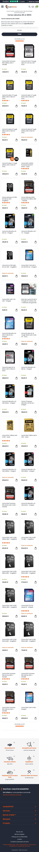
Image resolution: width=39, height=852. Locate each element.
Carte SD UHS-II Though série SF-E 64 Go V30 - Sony (28, 62)
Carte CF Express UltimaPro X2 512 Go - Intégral (28, 403)
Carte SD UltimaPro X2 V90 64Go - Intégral (28, 504)
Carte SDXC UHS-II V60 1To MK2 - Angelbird (28, 538)
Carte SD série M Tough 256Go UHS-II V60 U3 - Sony (28, 130)
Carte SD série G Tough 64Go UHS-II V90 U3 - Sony (28, 96)
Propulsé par (15, 850)
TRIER (19, 34)
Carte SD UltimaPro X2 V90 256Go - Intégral (9, 470)
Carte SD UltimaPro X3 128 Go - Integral (28, 368)
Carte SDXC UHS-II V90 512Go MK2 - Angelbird (28, 640)
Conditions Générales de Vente (19, 842)
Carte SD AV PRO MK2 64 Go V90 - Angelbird (9, 266)
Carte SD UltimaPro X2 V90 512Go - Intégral (9, 402)
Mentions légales (20, 834)
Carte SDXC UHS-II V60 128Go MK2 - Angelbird (9, 572)
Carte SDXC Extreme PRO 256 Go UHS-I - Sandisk (8, 709)
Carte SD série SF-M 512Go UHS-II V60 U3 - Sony (9, 369)
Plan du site (19, 832)
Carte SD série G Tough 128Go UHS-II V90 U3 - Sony (9, 96)
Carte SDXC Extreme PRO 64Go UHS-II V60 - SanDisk (9, 505)
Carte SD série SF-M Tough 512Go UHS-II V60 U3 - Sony (28, 335)
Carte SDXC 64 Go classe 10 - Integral (27, 606)
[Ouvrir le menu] (2, 6)
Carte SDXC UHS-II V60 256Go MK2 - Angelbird (9, 538)
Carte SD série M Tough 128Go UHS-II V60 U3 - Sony (9, 130)
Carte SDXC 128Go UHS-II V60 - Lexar (29, 436)
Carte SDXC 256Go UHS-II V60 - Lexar (10, 436)
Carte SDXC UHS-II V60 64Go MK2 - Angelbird (9, 640)
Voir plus (19, 30)
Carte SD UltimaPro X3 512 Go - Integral (9, 232)
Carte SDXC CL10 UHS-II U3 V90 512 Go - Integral (28, 266)
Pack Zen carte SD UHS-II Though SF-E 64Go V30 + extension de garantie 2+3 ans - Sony (29, 301)
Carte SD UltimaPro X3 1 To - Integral (28, 232)
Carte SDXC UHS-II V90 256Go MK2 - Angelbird (9, 606)
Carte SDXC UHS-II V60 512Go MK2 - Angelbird (28, 572)
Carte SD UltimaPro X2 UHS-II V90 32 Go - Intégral (9, 335)
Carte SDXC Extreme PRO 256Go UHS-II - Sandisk (8, 62)
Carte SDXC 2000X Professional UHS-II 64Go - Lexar (27, 164)
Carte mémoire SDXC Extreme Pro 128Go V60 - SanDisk (28, 198)
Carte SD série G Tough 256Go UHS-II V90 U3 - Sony (9, 164)
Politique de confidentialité (19, 837)
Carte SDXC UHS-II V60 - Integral (29, 708)
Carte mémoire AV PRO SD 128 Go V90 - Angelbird (9, 198)
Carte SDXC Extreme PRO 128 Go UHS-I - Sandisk (27, 675)
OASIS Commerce (23, 850)
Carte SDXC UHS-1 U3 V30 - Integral (8, 300)
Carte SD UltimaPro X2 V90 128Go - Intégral (28, 470)
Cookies (19, 839)
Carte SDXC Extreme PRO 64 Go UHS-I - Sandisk (8, 675)
